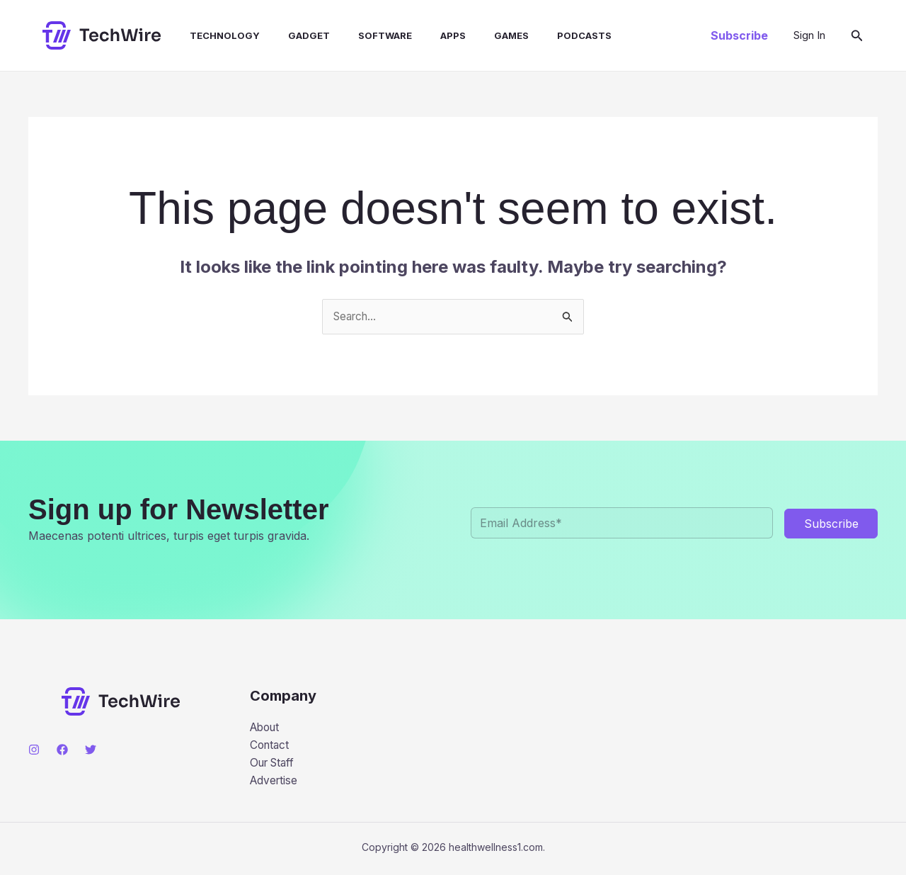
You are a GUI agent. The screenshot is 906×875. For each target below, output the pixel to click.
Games (474, 35)
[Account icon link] (809, 35)
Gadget (289, 35)
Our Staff (274, 764)
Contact (271, 747)
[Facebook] (62, 750)
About (266, 728)
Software (359, 35)
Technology (211, 35)
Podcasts (542, 35)
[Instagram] (34, 750)
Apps (422, 35)
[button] (739, 35)
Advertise (275, 783)
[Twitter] (90, 750)
